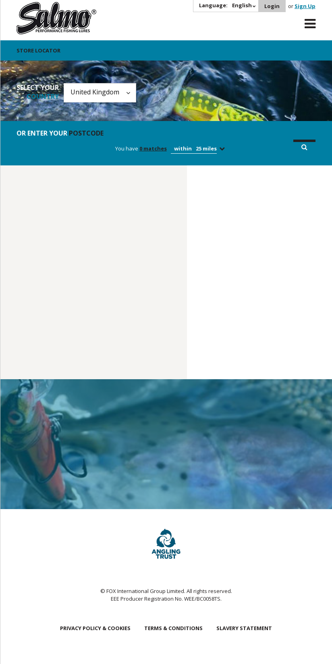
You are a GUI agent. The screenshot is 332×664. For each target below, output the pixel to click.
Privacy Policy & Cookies (95, 628)
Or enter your (60, 133)
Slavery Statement (244, 628)
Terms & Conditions (173, 628)
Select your (38, 92)
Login (272, 6)
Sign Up (305, 6)
